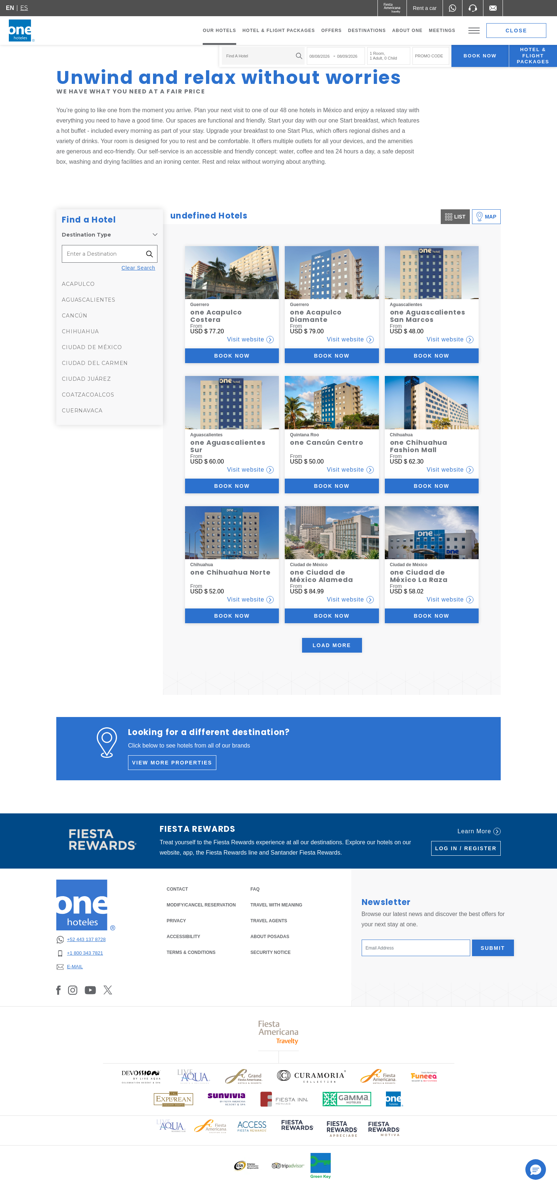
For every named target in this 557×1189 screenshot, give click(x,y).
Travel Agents (269, 920)
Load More (332, 645)
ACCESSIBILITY (183, 936)
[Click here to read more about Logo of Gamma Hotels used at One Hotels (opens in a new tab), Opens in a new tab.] (347, 1099)
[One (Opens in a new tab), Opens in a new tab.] (392, 8)
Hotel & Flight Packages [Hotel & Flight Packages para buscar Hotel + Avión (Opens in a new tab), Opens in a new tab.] (533, 56)
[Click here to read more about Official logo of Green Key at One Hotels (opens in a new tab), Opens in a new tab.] (321, 1166)
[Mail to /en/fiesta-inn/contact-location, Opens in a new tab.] (493, 8)
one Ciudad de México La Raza (419, 576)
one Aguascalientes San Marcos (427, 316)
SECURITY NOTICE (271, 952)
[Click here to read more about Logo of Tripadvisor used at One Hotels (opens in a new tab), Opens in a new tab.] (288, 1166)
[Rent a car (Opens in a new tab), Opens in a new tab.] (425, 8)
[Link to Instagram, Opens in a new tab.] (72, 990)
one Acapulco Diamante (316, 316)
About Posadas (270, 936)
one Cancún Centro (326, 442)
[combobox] (263, 56)
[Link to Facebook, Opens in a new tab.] (58, 990)
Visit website (250, 339)
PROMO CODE (429, 56)
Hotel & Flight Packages (278, 32)
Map (486, 216)
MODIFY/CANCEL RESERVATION (201, 905)
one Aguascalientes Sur (228, 446)
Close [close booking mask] (516, 30)
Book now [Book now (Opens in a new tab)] (232, 356)
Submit (492, 948)
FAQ (255, 889)
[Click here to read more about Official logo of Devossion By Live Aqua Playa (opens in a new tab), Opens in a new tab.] (141, 1076)
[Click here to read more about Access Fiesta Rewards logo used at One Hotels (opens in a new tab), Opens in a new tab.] (252, 1125)
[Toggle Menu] (474, 30)
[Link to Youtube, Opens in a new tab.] (90, 990)
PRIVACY (176, 920)
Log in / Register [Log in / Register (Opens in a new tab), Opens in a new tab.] (466, 848)
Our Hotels (219, 30)
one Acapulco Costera (216, 316)
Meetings (442, 30)
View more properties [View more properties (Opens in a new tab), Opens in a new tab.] (172, 763)
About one (407, 30)
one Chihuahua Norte (230, 572)
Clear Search (138, 268)
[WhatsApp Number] (452, 8)
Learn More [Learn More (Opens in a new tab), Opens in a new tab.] (479, 831)
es (24, 7)
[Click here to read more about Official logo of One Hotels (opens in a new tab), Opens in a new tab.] (395, 1099)
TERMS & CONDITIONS (191, 952)
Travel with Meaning (276, 905)
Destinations (367, 30)
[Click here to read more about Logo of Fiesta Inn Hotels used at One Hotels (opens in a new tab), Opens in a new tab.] (284, 1099)
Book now (480, 55)
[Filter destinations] (151, 254)
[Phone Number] (472, 8)
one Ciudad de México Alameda (321, 576)
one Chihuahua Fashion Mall (419, 446)
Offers (331, 30)
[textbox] (261, 56)
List (455, 216)
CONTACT (177, 889)
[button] (535, 1169)
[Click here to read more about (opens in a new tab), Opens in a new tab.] (297, 1130)
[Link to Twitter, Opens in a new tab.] (107, 990)
